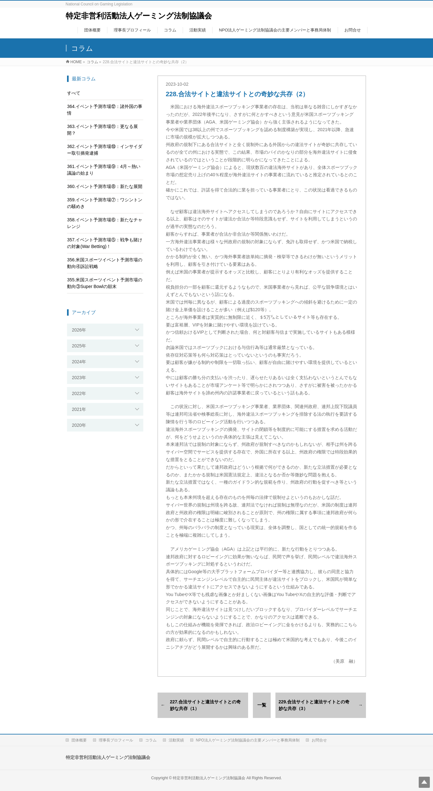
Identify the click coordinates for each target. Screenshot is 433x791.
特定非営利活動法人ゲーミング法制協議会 (139, 15)
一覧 (261, 704)
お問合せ (319, 740)
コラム (151, 740)
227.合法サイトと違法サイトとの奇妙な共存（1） (205, 705)
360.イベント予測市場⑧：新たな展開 (104, 186)
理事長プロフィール (116, 740)
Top (424, 782)
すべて (73, 93)
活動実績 (176, 740)
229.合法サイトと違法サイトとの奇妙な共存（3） (314, 705)
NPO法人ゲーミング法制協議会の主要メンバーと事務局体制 (248, 740)
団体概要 (79, 740)
